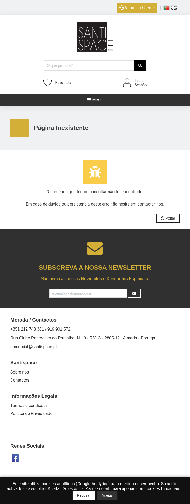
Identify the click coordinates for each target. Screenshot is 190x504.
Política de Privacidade (31, 413)
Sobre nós (19, 372)
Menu (94, 99)
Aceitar (107, 495)
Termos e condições (29, 405)
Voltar (168, 218)
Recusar (84, 495)
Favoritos (63, 83)
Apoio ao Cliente (137, 7)
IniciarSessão (141, 82)
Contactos (19, 380)
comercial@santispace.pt (33, 347)
